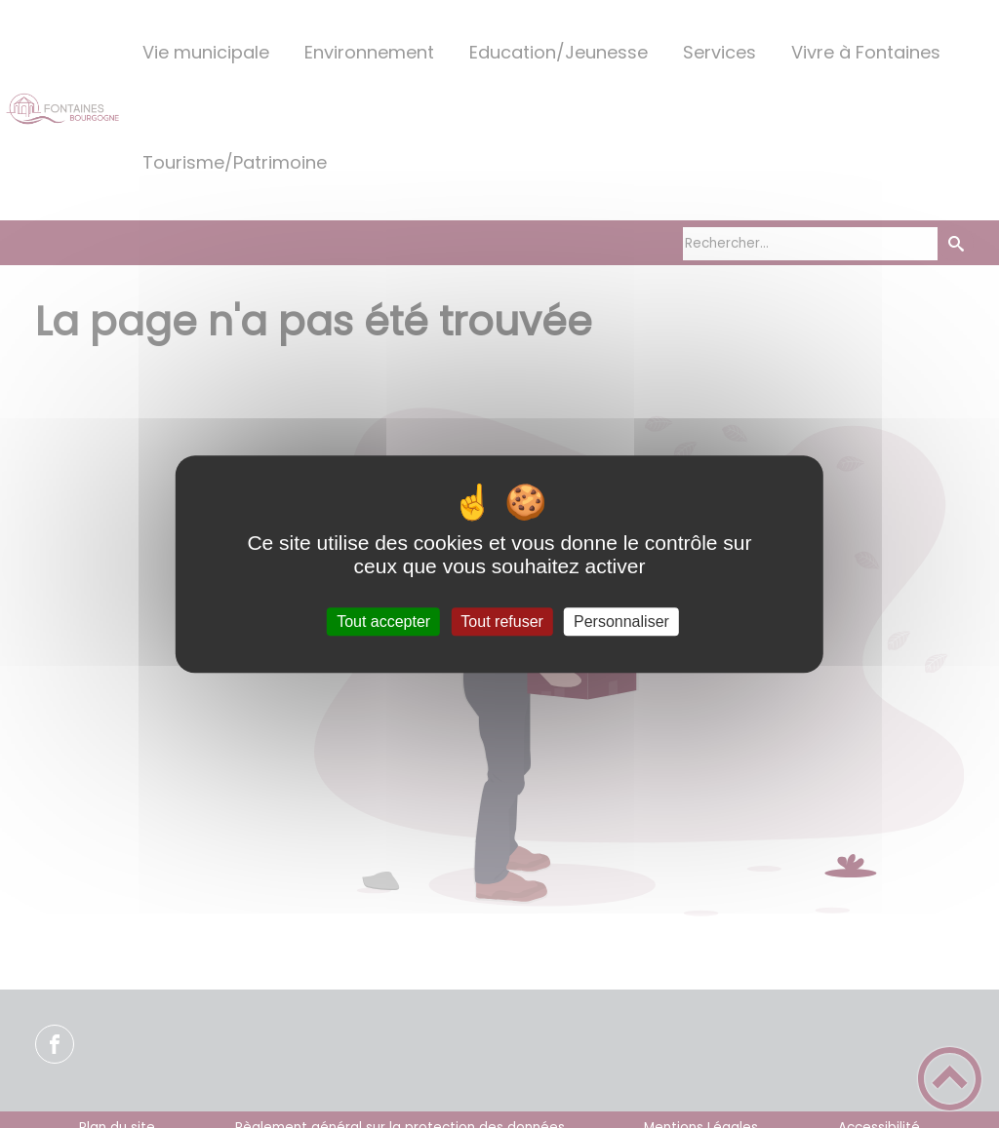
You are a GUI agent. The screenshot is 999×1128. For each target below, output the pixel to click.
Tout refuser (501, 621)
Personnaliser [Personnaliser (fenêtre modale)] (621, 621)
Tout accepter (383, 621)
